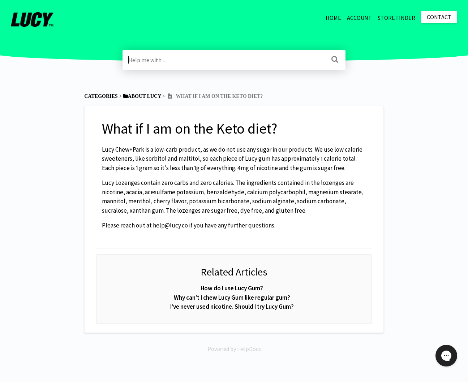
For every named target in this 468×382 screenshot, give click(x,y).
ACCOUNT (359, 17)
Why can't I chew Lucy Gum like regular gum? (232, 297)
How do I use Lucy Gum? (232, 288)
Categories (100, 96)
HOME (333, 17)
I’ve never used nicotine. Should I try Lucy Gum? (232, 307)
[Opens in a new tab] (234, 348)
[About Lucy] (142, 96)
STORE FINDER (396, 17)
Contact (439, 17)
